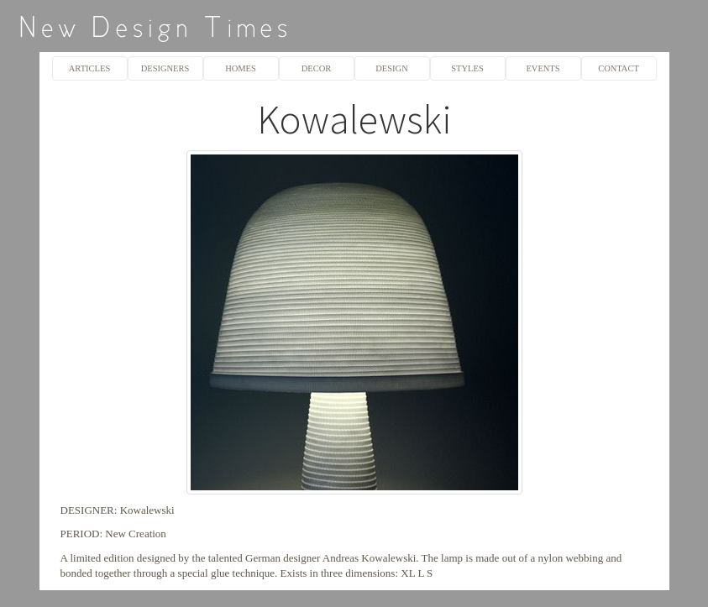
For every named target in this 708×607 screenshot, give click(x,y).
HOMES (240, 68)
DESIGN (391, 68)
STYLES (467, 68)
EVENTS (542, 68)
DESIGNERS (165, 68)
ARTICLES (89, 68)
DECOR (317, 68)
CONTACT (618, 68)
